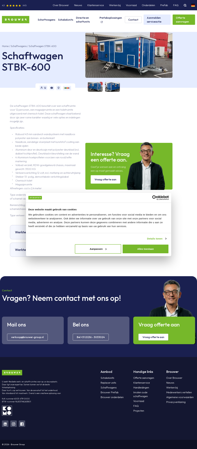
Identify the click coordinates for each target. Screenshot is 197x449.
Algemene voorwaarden (180, 397)
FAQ (175, 5)
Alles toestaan (145, 248)
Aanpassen (98, 248)
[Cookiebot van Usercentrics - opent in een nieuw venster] (155, 197)
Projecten (138, 410)
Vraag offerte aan (105, 179)
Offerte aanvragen (182, 19)
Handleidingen (141, 387)
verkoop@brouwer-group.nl (27, 337)
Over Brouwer (61, 5)
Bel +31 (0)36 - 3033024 (91, 337)
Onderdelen (148, 5)
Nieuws (78, 5)
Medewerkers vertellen (179, 392)
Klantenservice (95, 5)
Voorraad (131, 5)
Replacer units (108, 382)
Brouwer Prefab (110, 392)
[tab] (94, 87)
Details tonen (154, 238)
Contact (133, 19)
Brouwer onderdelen (112, 397)
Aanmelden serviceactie (154, 19)
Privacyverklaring (176, 402)
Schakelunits (65, 19)
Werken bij (115, 5)
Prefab (164, 5)
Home (5, 46)
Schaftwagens (46, 19)
